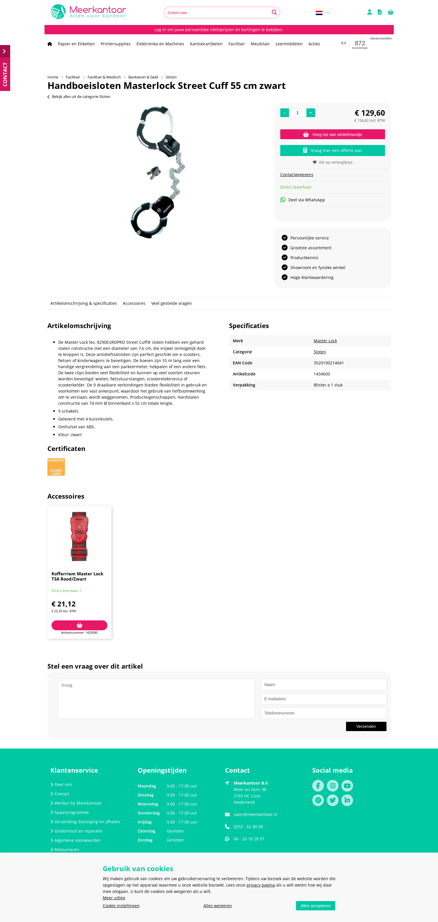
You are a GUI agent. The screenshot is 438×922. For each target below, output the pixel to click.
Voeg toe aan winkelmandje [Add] (332, 134)
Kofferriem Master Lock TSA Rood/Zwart (77, 576)
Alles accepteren (316, 905)
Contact (59, 793)
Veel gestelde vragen (171, 303)
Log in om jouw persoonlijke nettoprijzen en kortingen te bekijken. (219, 29)
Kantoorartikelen (206, 43)
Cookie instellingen (121, 905)
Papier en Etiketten (76, 43)
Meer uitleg (114, 897)
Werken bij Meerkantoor (76, 803)
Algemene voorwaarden (75, 840)
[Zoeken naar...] (274, 12)
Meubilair (260, 43)
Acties (314, 43)
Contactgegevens (296, 174)
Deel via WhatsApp (302, 200)
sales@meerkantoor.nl (255, 814)
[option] (158, 172)
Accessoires (134, 303)
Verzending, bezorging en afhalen (85, 821)
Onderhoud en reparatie (76, 831)
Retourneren (64, 849)
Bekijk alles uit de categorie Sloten (78, 96)
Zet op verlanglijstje (332, 162)
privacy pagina (261, 885)
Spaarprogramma (69, 812)
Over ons (61, 784)
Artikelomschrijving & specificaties (83, 303)
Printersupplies (116, 43)
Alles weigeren (217, 905)
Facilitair (236, 43)
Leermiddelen (289, 43)
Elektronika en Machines (160, 43)
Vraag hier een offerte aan (332, 150)
